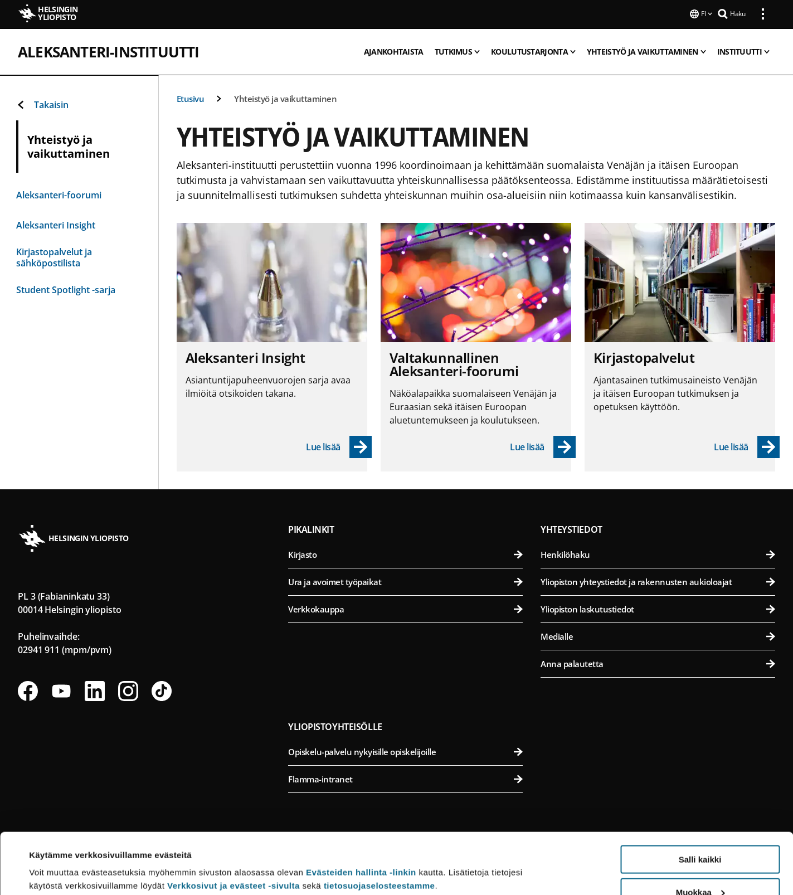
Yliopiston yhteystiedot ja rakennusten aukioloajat (658, 580)
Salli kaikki (700, 802)
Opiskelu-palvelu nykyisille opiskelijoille (405, 750)
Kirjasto (405, 553)
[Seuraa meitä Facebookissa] (28, 690)
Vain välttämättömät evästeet (700, 867)
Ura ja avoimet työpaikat (405, 580)
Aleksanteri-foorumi (58, 194)
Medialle (658, 635)
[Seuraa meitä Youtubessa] (61, 690)
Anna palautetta (658, 662)
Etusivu (191, 97)
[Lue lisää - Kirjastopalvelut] (747, 446)
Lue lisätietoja (57, 859)
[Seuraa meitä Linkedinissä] (95, 690)
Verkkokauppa (405, 608)
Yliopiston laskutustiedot (658, 608)
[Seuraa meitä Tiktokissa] (162, 690)
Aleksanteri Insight (55, 224)
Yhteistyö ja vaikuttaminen (285, 97)
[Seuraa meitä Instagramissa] (128, 690)
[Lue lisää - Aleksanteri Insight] (339, 446)
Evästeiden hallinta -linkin (361, 815)
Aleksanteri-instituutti (109, 50)
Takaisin (42, 104)
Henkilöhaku (658, 553)
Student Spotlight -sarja (65, 289)
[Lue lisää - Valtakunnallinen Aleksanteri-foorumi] (543, 446)
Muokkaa (700, 835)
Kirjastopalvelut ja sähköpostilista (54, 256)
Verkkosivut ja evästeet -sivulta (233, 828)
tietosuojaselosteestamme (379, 828)
